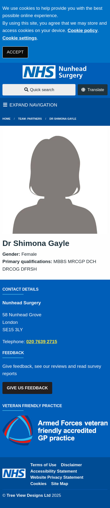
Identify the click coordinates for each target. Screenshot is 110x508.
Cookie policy (83, 30)
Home (6, 118)
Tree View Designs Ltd (29, 495)
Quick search (39, 89)
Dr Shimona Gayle (63, 118)
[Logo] (55, 72)
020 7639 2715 (41, 341)
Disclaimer (71, 465)
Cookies (38, 483)
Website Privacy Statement (56, 477)
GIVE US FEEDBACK (27, 388)
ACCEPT (15, 52)
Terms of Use (43, 465)
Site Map (59, 483)
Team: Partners (30, 118)
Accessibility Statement (53, 471)
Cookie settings (19, 38)
